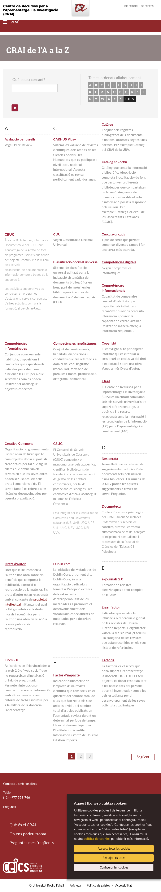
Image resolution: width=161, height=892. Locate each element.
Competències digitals (119, 262)
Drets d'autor (15, 564)
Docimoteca (111, 506)
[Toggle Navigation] (11, 22)
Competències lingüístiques (74, 343)
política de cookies (96, 838)
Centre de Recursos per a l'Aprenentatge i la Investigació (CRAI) (30, 10)
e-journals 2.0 (112, 579)
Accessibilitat (123, 885)
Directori (131, 6)
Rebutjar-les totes (114, 857)
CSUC (57, 443)
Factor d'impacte (66, 675)
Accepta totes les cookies (114, 848)
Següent (143, 757)
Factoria (108, 660)
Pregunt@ (10, 807)
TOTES (129, 99)
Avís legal (75, 885)
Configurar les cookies (114, 867)
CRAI (106, 381)
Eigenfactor (111, 607)
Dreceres (147, 6)
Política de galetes (98, 885)
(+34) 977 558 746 (16, 797)
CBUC (9, 234)
